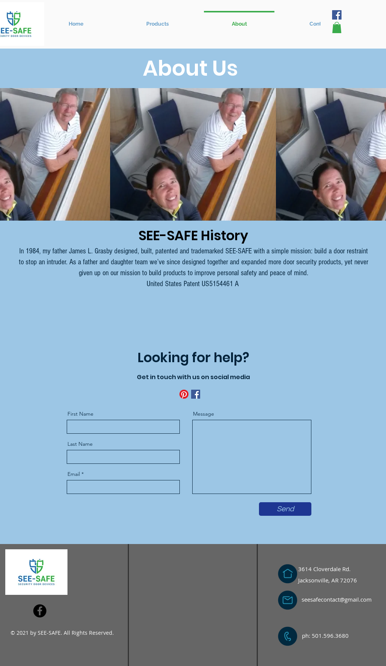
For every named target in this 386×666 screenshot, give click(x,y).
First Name (80, 413)
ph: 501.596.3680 (325, 635)
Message (203, 413)
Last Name (80, 444)
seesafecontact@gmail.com (337, 599)
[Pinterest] (183, 394)
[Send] (285, 509)
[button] (157, 20)
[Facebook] (337, 15)
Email (73, 474)
